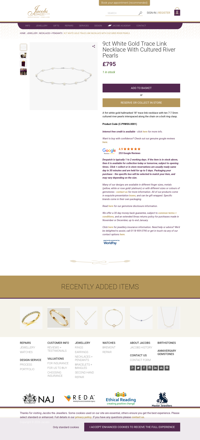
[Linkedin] (155, 368)
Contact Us (138, 355)
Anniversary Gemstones (167, 352)
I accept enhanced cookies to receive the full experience (132, 427)
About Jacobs (140, 342)
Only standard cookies (66, 427)
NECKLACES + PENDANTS (50, 33)
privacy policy (83, 417)
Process (26, 364)
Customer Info (58, 342)
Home (23, 33)
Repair (79, 377)
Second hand (84, 372)
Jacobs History (141, 347)
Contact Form (140, 360)
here (145, 131)
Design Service (30, 360)
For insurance (58, 363)
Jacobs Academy (119, 25)
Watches (26, 352)
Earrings (81, 352)
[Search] (121, 13)
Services (84, 25)
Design (98, 25)
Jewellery (41, 25)
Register (164, 12)
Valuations (55, 358)
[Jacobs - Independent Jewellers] (36, 9)
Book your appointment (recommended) (124, 2)
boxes (132, 195)
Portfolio (27, 369)
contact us (121, 191)
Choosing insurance (55, 374)
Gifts (56, 25)
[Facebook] (144, 368)
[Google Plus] (132, 368)
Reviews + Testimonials (57, 349)
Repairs (69, 25)
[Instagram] (149, 368)
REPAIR (107, 352)
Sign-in (151, 12)
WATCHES (108, 342)
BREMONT (108, 347)
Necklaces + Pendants (84, 358)
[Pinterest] (166, 368)
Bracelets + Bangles (83, 366)
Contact (141, 25)
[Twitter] (138, 368)
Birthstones (167, 342)
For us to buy (57, 367)
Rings (79, 347)
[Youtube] (161, 368)
